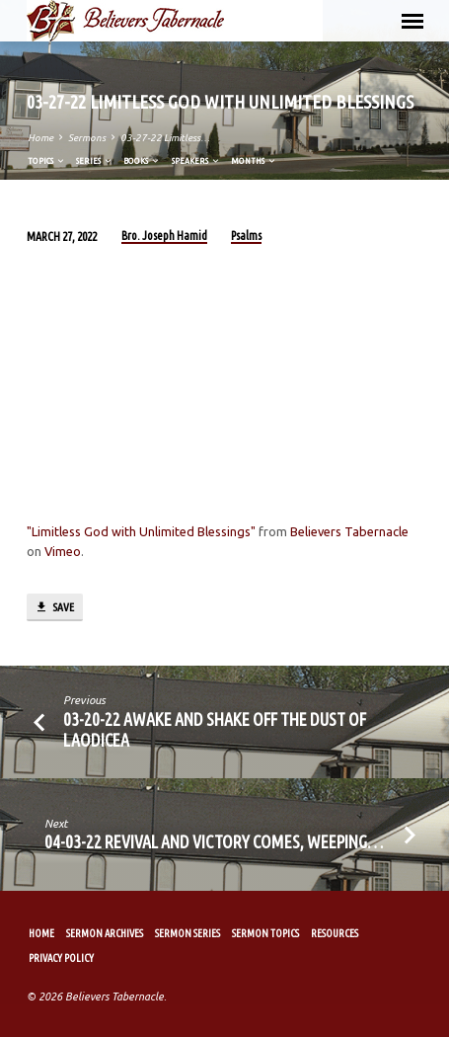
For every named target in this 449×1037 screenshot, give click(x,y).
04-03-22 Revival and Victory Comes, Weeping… (214, 841)
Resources (334, 933)
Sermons (87, 137)
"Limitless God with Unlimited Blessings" (141, 531)
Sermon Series (187, 933)
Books (142, 160)
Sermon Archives (104, 933)
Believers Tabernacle (349, 531)
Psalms (246, 235)
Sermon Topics (265, 933)
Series (94, 160)
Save (54, 607)
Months (254, 160)
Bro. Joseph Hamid (164, 235)
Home (40, 137)
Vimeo (62, 551)
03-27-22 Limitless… (165, 137)
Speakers (196, 160)
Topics (47, 160)
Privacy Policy (61, 958)
